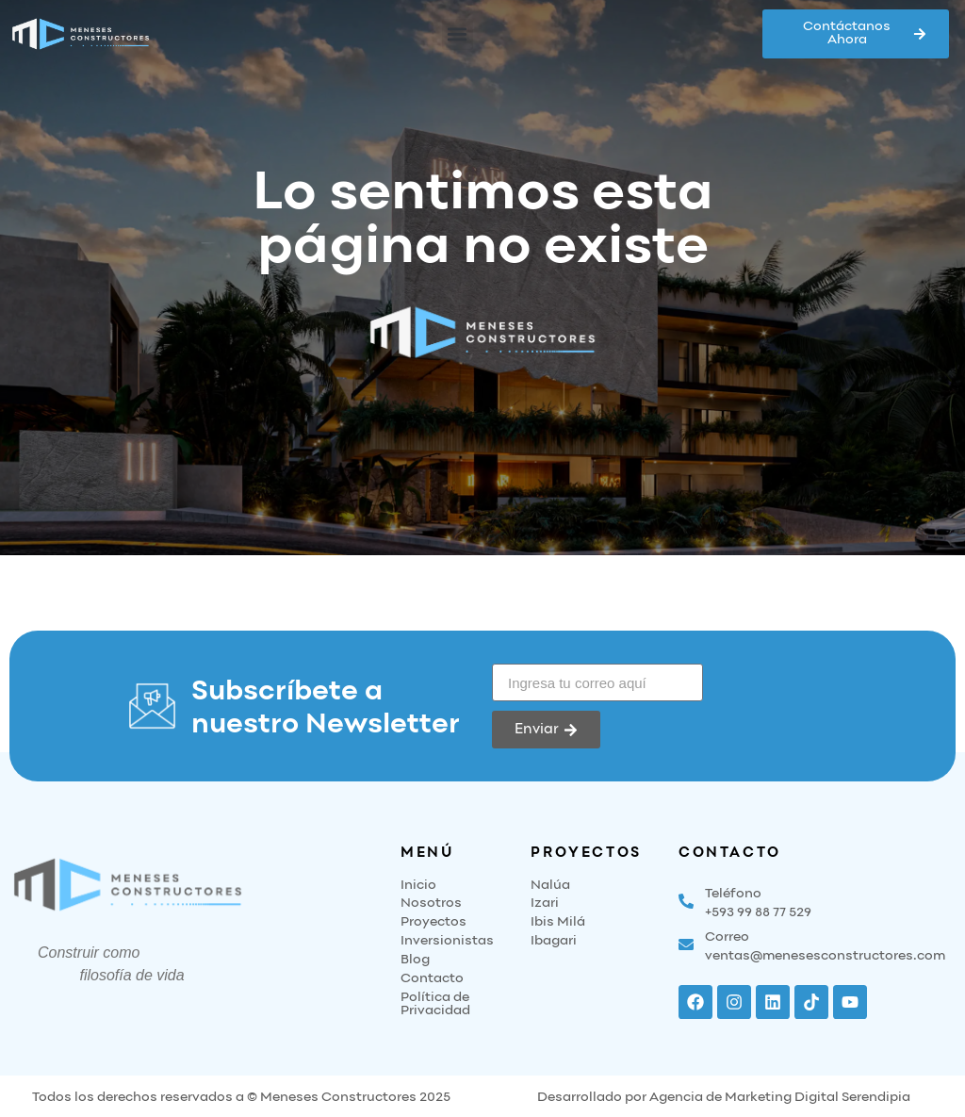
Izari (545, 903)
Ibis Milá (558, 922)
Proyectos (433, 922)
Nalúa (550, 885)
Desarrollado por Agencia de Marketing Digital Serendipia (723, 1098)
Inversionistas (447, 941)
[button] (457, 34)
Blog (415, 960)
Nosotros (431, 903)
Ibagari (554, 941)
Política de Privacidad (435, 1004)
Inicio (418, 885)
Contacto (432, 979)
